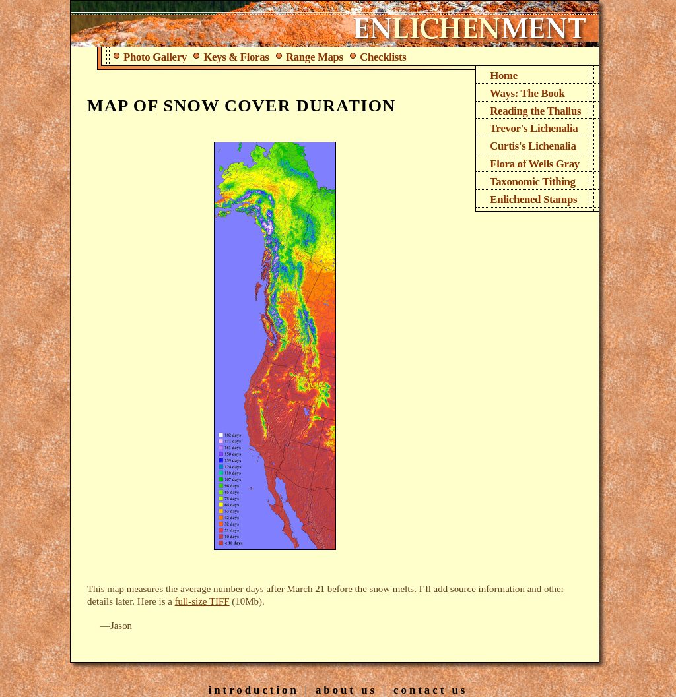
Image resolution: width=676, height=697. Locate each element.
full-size (202, 601)
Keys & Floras (231, 57)
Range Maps (310, 57)
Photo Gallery (150, 57)
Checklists (379, 57)
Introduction (254, 690)
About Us (346, 690)
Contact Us (430, 690)
